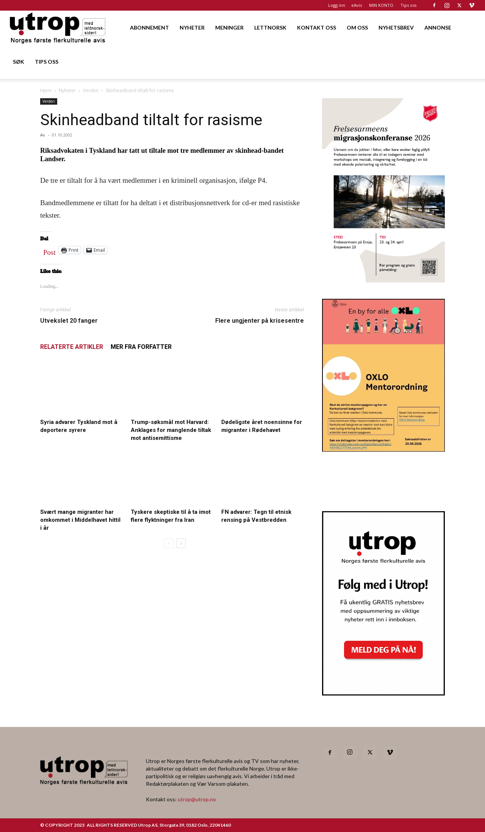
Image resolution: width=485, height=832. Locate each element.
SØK (18, 61)
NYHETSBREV (396, 27)
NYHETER (192, 27)
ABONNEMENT (149, 27)
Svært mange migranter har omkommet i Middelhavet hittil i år (80, 520)
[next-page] (181, 543)
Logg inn (336, 5)
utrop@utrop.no (197, 799)
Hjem (46, 90)
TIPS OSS (46, 61)
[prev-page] (169, 543)
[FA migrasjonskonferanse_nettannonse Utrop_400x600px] (383, 280)
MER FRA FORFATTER (141, 346)
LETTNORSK (270, 27)
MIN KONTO (381, 5)
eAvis (356, 5)
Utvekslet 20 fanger (69, 320)
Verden (91, 90)
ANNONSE (437, 27)
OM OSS (357, 27)
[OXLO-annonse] (383, 449)
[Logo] (58, 27)
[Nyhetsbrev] (383, 693)
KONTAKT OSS (316, 27)
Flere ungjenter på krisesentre (259, 320)
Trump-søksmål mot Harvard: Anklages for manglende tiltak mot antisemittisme (171, 430)
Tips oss (408, 5)
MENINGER (229, 27)
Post (49, 250)
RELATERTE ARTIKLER (71, 346)
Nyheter (67, 90)
